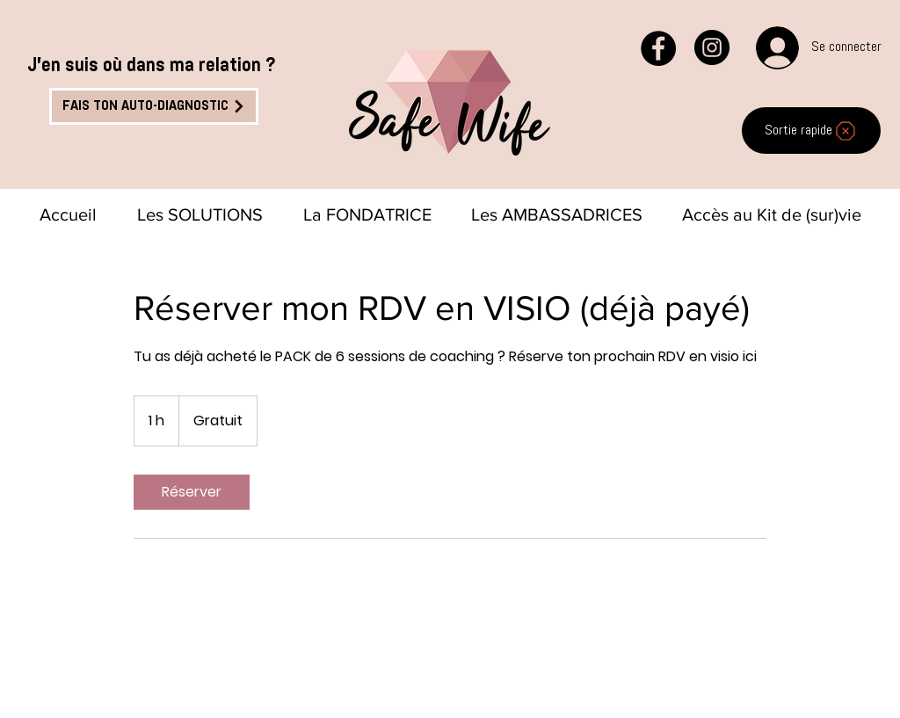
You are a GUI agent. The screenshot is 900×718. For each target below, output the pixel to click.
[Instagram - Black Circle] (711, 47)
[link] (192, 492)
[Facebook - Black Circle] (658, 48)
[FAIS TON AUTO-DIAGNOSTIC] (153, 106)
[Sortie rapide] (811, 130)
